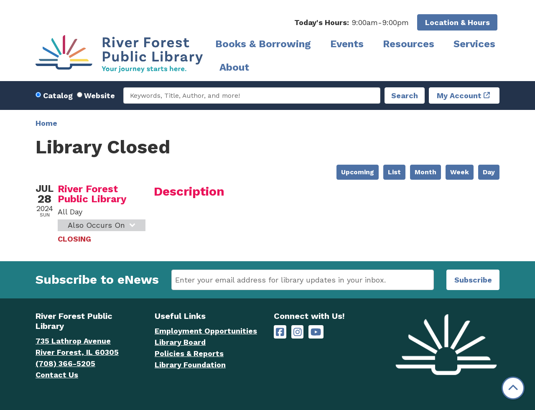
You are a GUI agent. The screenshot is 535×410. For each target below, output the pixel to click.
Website (99, 95)
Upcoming (357, 172)
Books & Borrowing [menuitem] (263, 44)
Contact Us (57, 374)
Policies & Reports (189, 353)
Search (404, 95)
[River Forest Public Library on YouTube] (315, 332)
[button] (351, 22)
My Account (459, 95)
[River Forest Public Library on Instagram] (297, 332)
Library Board (180, 342)
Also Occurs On (103, 225)
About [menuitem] (234, 67)
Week (459, 172)
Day (489, 172)
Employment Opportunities (206, 330)
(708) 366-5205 (65, 363)
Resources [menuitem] (408, 44)
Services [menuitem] (474, 44)
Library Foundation (190, 364)
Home (46, 123)
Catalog (58, 95)
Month (425, 172)
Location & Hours (457, 22)
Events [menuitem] (347, 44)
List (394, 172)
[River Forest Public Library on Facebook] (280, 332)
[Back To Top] (513, 388)
